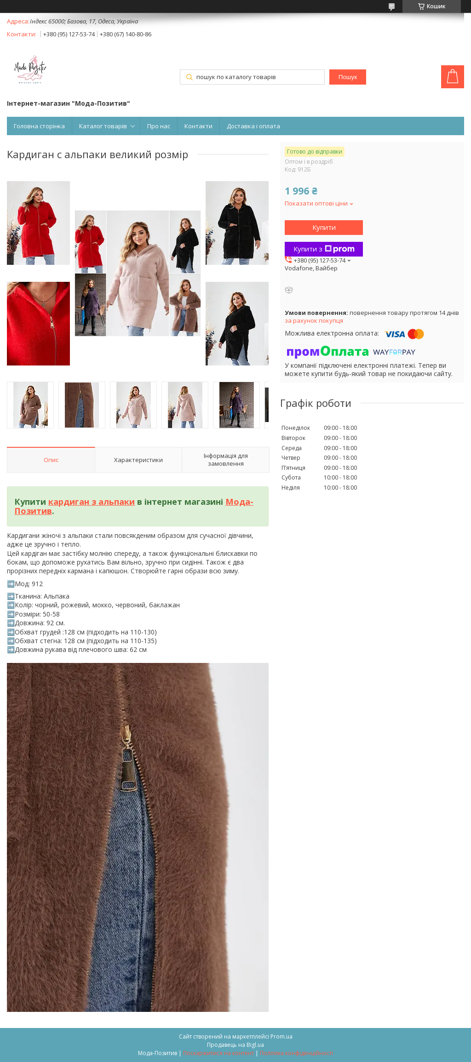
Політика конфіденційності (296, 1053)
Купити (324, 227)
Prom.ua (281, 1036)
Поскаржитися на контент (218, 1053)
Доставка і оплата (253, 126)
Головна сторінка (39, 126)
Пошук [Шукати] (348, 77)
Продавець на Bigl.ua (235, 1045)
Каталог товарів (103, 126)
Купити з (324, 248)
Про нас (158, 126)
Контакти (198, 126)
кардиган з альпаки (91, 501)
